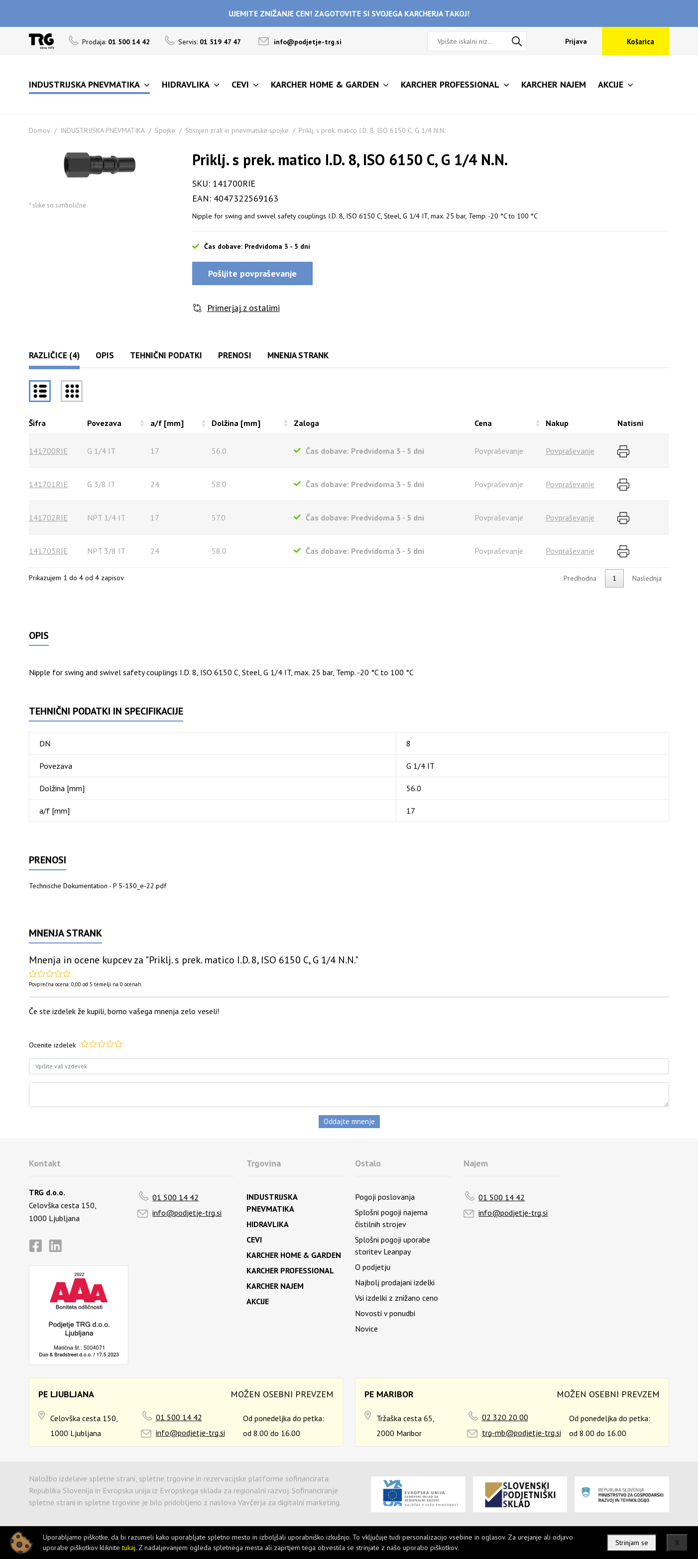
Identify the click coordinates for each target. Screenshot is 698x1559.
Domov (39, 130)
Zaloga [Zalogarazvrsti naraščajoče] (306, 423)
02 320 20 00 (505, 1417)
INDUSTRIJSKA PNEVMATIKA (102, 130)
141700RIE (48, 451)
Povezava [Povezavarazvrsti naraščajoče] (104, 423)
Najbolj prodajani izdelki (395, 1282)
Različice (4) (54, 355)
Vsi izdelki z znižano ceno (396, 1298)
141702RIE (48, 517)
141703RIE (48, 551)
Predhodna (580, 578)
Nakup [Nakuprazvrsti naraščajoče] (557, 423)
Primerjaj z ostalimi (243, 307)
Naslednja (647, 578)
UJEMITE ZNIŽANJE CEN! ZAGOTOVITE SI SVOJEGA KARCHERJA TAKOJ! (349, 13)
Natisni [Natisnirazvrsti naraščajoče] (630, 423)
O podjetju (372, 1267)
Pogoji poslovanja (385, 1197)
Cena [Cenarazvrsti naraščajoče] (483, 423)
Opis (105, 355)
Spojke (165, 130)
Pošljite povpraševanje (252, 273)
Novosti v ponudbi (385, 1313)
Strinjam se (631, 1542)
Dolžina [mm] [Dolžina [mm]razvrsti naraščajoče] (236, 423)
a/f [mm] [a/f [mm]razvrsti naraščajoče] (167, 423)
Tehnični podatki (166, 355)
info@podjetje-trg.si (308, 41)
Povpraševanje (570, 451)
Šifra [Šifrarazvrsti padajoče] (37, 423)
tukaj (128, 1547)
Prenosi (234, 355)
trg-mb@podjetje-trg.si (521, 1433)
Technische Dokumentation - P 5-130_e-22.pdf (97, 885)
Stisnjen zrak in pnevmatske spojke (237, 130)
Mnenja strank (298, 355)
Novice (366, 1329)
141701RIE (48, 484)
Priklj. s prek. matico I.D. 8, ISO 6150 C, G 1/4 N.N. (372, 130)
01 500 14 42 (175, 1197)
